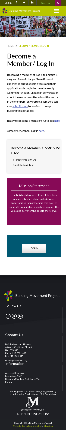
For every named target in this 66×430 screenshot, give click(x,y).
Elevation (48, 426)
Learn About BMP (13, 376)
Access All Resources (15, 373)
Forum (8, 382)
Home (10, 46)
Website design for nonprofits (27, 426)
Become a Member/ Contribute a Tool (35, 150)
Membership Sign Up (24, 159)
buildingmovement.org (16, 360)
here (57, 120)
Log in (34, 248)
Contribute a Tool (23, 164)
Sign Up (45, 2)
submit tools (20, 106)
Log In (8, 2)
